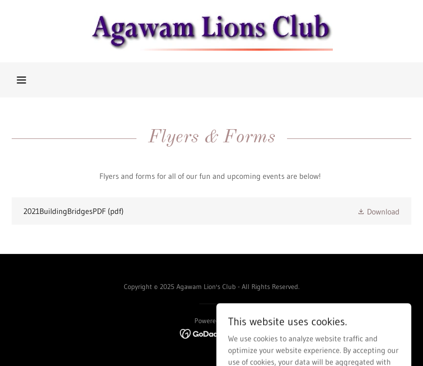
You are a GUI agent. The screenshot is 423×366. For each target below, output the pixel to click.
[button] (21, 80)
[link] (211, 31)
